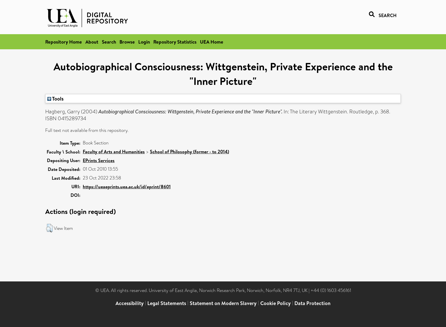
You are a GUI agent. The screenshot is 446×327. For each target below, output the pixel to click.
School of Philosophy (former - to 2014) (189, 151)
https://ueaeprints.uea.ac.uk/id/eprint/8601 (127, 186)
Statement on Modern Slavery (223, 303)
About (91, 41)
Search (109, 41)
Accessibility (129, 303)
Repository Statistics (175, 41)
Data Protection (312, 303)
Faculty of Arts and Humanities (114, 151)
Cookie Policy (275, 303)
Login (144, 41)
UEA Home (211, 41)
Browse (127, 41)
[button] (49, 228)
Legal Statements (166, 303)
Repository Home (63, 41)
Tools (55, 98)
